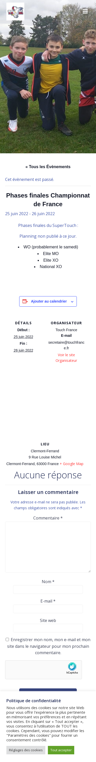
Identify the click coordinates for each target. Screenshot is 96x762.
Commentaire (48, 518)
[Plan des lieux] (48, 403)
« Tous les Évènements (48, 167)
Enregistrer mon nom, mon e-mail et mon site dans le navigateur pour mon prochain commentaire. (49, 646)
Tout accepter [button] (61, 750)
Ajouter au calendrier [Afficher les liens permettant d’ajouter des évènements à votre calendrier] (49, 301)
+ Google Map (71, 463)
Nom (48, 581)
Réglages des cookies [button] (26, 750)
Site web (48, 620)
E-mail (48, 601)
